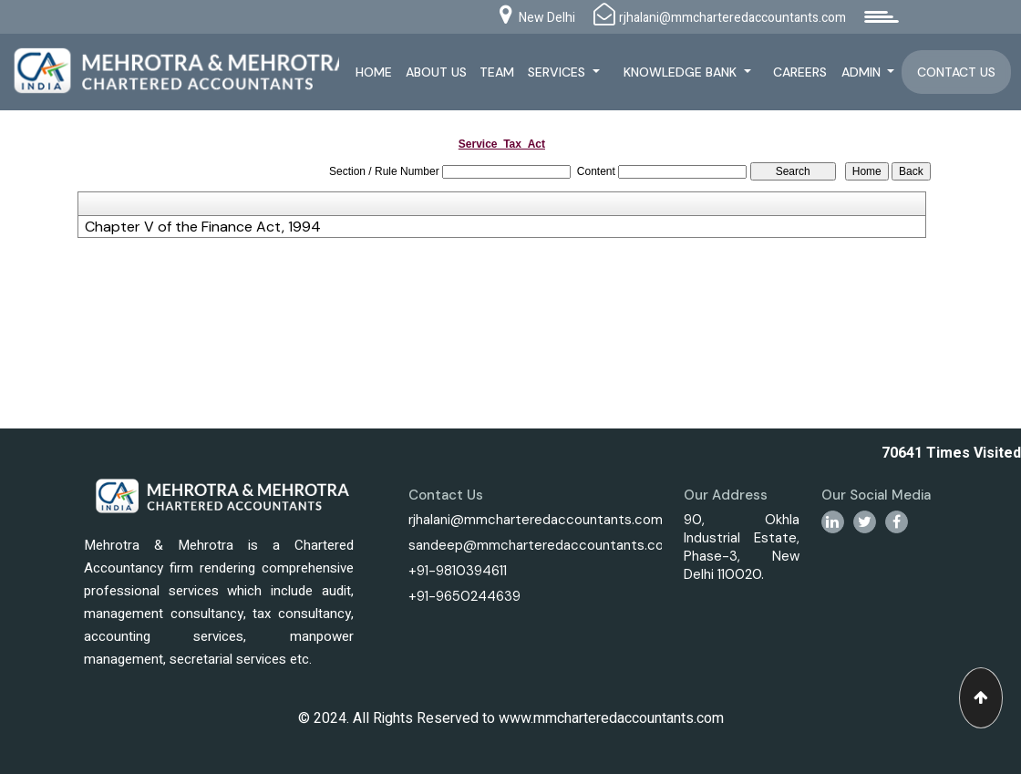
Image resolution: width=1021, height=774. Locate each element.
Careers (800, 72)
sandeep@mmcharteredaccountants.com (542, 545)
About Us (436, 72)
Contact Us (956, 72)
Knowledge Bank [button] (682, 72)
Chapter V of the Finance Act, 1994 (203, 227)
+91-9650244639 (464, 596)
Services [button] (558, 72)
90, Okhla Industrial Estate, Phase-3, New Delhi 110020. (741, 547)
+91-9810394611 (457, 571)
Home (374, 72)
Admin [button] (862, 72)
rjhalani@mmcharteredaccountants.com (535, 520)
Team (497, 72)
